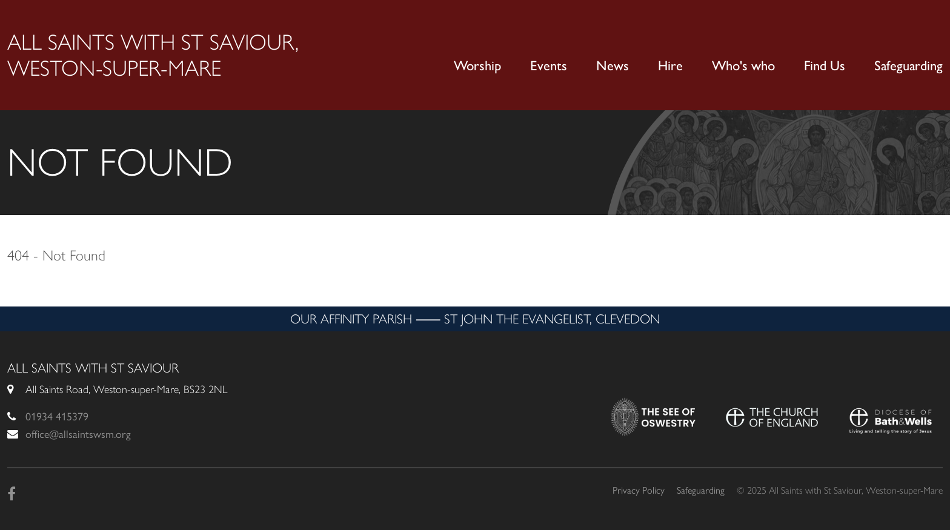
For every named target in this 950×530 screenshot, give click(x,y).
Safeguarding (908, 66)
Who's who (743, 66)
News (612, 66)
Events (548, 66)
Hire (670, 66)
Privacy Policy (639, 490)
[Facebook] (11, 494)
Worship (477, 66)
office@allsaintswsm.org (78, 434)
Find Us (824, 66)
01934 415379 (56, 416)
